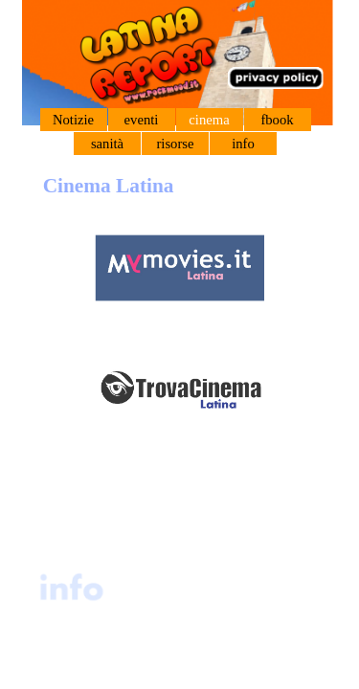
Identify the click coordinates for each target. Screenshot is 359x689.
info (243, 143)
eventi (141, 119)
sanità (107, 143)
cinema (209, 119)
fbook (276, 119)
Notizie (73, 119)
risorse (174, 143)
